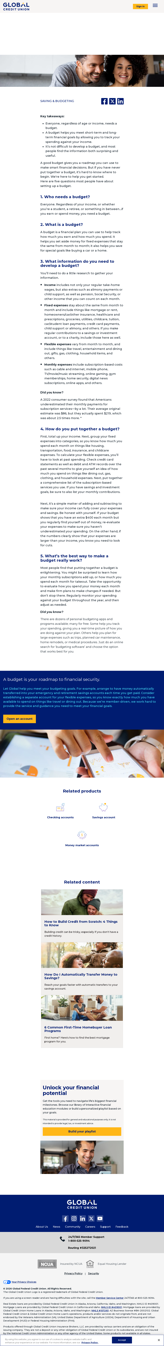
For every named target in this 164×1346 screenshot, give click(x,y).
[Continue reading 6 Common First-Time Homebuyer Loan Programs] (82, 1021)
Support (105, 1226)
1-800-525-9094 (79, 1240)
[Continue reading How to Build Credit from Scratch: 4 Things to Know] (82, 915)
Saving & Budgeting (57, 101)
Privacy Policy (73, 1273)
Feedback (121, 1226)
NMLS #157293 (100, 1310)
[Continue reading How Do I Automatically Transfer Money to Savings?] (82, 968)
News (56, 1226)
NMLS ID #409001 (111, 1307)
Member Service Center (110, 1297)
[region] (82, 1340)
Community (72, 1226)
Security (93, 1273)
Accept (122, 1340)
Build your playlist (82, 1131)
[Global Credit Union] (16, 6)
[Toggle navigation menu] (155, 5)
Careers (90, 1226)
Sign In (140, 6)
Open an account (20, 719)
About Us (42, 1226)
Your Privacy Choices (24, 1281)
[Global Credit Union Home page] (82, 1207)
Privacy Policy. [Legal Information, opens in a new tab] (90, 1342)
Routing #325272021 (82, 1247)
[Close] (158, 1340)
